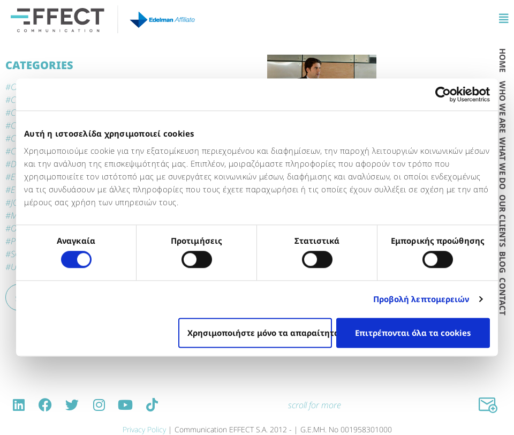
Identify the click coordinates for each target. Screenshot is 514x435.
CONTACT (502, 297)
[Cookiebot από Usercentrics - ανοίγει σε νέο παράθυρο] (443, 94)
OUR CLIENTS (502, 220)
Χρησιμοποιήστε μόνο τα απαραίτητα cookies (259, 332)
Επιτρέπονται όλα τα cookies (413, 332)
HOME (502, 60)
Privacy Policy (144, 429)
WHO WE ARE (502, 107)
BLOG (502, 262)
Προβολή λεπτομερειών (421, 299)
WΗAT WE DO (502, 163)
